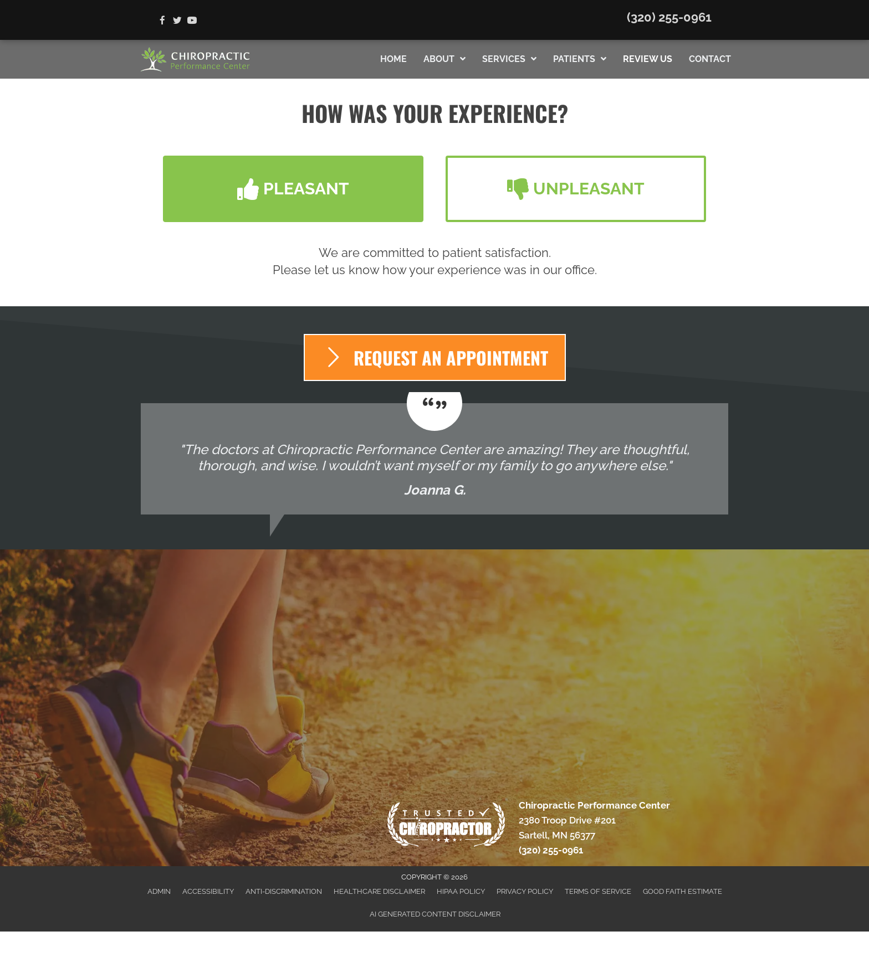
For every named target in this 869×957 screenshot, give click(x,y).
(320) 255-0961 (669, 17)
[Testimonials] (434, 458)
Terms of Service (598, 891)
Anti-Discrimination (284, 891)
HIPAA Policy (461, 891)
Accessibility (208, 891)
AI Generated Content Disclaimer (435, 914)
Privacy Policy (525, 891)
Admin (159, 891)
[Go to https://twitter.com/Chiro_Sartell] (177, 21)
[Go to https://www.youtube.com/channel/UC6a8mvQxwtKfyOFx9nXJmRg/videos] (192, 21)
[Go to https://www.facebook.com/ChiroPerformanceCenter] (162, 21)
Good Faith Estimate (682, 891)
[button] (293, 189)
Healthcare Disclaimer (379, 891)
